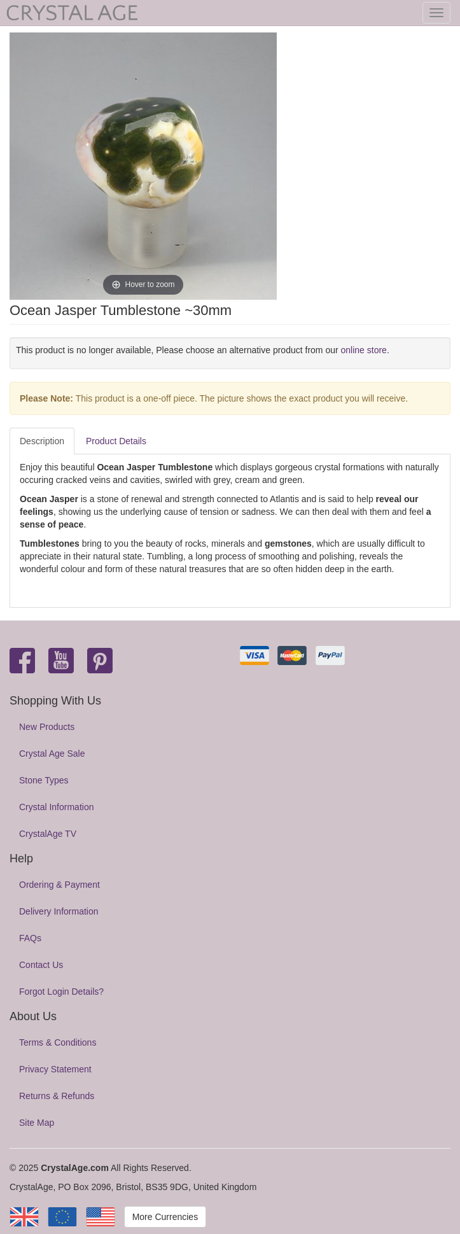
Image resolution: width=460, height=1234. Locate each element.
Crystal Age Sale (52, 753)
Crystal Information (56, 807)
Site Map (36, 1123)
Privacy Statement (55, 1069)
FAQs (30, 938)
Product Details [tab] (116, 441)
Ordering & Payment (59, 885)
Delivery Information (59, 911)
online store (364, 350)
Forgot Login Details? (61, 991)
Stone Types (44, 780)
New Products (46, 727)
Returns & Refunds (56, 1096)
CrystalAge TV (47, 834)
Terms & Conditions (57, 1042)
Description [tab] (42, 441)
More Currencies (165, 1217)
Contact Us (41, 965)
